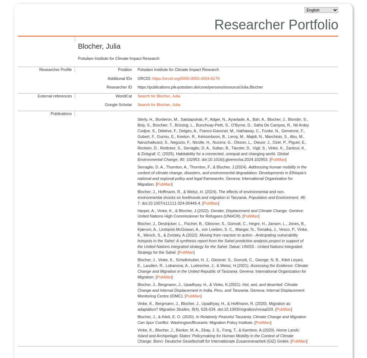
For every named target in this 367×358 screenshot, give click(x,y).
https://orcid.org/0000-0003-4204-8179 (186, 78)
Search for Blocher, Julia (158, 96)
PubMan (278, 159)
